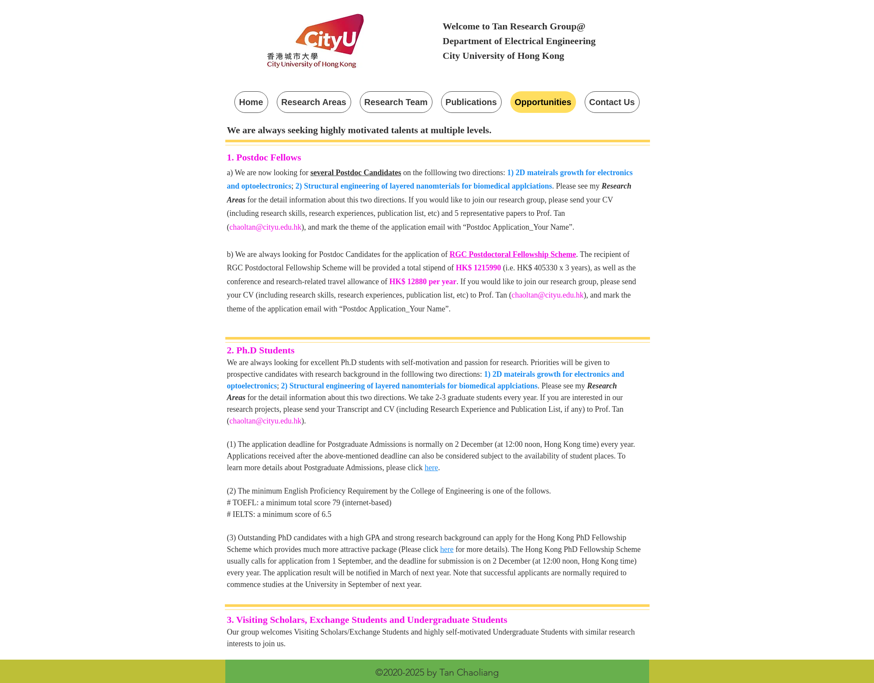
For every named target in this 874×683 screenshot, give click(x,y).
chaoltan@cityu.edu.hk (266, 227)
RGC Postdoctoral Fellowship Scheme (513, 254)
